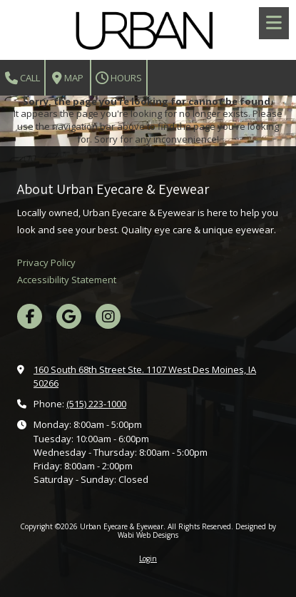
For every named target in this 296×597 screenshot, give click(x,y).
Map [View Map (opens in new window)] (67, 78)
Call (22, 78)
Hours (119, 78)
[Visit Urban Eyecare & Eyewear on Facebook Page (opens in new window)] (29, 316)
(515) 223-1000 (96, 403)
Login (148, 558)
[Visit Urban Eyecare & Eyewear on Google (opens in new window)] (68, 316)
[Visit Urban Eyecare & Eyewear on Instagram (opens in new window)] (108, 316)
